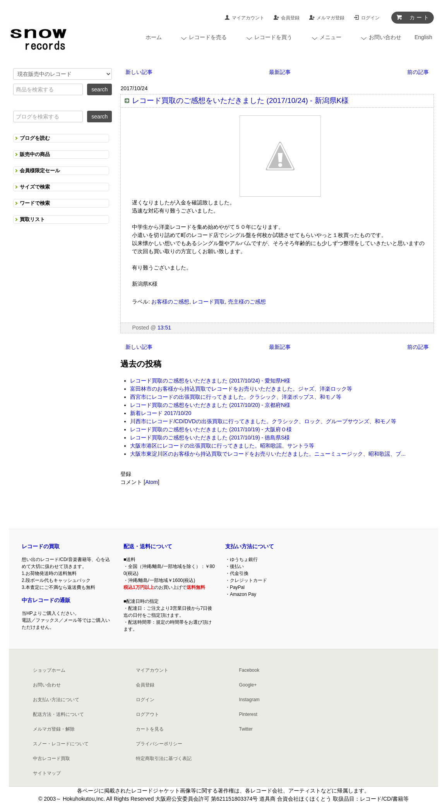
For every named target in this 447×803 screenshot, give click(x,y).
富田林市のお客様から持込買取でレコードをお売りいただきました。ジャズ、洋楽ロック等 (241, 389)
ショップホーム (49, 670)
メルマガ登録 (330, 18)
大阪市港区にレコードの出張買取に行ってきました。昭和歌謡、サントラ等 (222, 446)
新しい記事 (138, 72)
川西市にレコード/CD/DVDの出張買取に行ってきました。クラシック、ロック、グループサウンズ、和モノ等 (263, 421)
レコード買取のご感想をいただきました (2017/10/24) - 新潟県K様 (240, 100)
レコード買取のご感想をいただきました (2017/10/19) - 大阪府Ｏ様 (211, 429)
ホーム (154, 37)
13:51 (164, 327)
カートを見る (150, 729)
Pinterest (248, 714)
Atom (151, 482)
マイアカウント (248, 18)
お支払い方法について (56, 699)
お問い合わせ (47, 685)
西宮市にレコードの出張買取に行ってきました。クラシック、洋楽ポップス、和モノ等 (235, 397)
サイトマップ (47, 773)
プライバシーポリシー (159, 743)
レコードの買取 (41, 546)
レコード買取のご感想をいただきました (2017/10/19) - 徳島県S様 (210, 437)
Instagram (249, 699)
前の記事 (418, 72)
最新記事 (280, 72)
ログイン (370, 18)
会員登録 (290, 18)
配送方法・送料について (58, 714)
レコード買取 (208, 302)
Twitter (245, 729)
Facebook (249, 670)
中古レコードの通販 (46, 600)
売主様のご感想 (247, 302)
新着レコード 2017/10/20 (160, 413)
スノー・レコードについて (61, 743)
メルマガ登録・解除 (54, 729)
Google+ (248, 685)
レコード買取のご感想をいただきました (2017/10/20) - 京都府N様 (210, 405)
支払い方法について (249, 546)
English (423, 37)
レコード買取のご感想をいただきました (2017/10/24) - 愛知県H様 (210, 380)
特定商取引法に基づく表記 (164, 758)
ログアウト (147, 714)
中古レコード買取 (51, 758)
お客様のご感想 (170, 302)
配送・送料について (147, 546)
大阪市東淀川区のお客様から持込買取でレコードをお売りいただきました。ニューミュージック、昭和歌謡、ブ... (268, 454)
